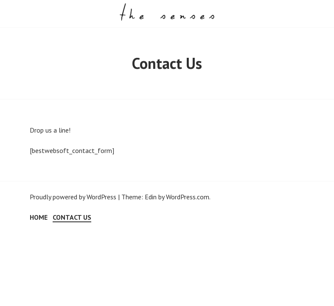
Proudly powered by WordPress (73, 197)
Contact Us (72, 217)
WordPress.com (187, 197)
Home (39, 217)
